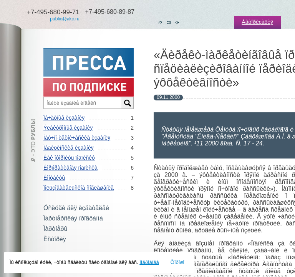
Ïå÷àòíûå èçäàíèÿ (64, 118)
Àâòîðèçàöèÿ (257, 22)
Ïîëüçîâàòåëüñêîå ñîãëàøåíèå (78, 188)
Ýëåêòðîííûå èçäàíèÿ (68, 128)
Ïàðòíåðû (55, 228)
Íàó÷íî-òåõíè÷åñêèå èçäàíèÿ (76, 138)
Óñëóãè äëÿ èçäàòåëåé (76, 208)
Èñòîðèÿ (54, 239)
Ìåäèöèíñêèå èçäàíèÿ (68, 148)
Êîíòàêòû (54, 178)
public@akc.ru (64, 19)
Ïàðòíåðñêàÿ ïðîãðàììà (73, 218)
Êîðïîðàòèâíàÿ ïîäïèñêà (70, 168)
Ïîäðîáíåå (149, 262)
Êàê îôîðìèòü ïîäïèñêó (69, 158)
